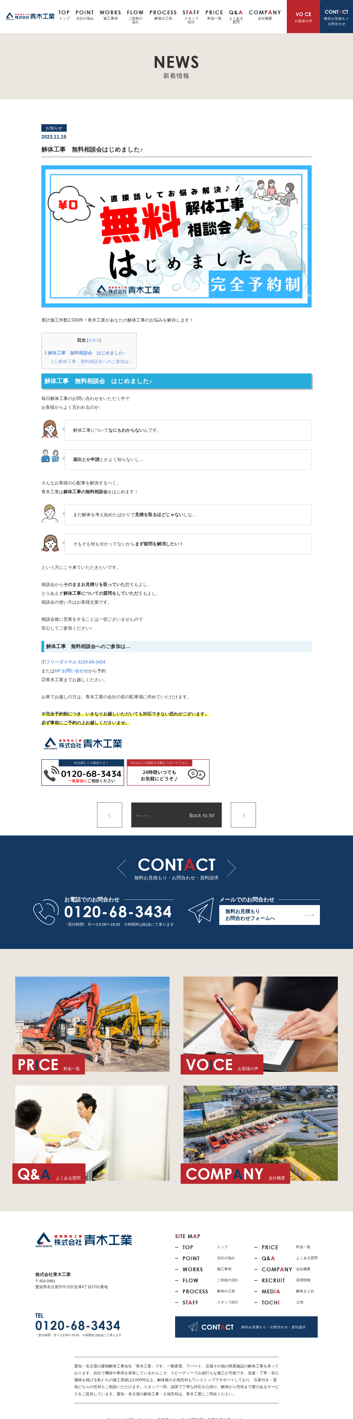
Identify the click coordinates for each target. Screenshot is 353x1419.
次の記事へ (243, 814)
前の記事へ (109, 814)
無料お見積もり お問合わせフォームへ (269, 915)
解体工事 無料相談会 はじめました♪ (84, 353)
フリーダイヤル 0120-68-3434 (75, 662)
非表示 (94, 340)
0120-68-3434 (118, 911)
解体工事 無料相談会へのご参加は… (92, 361)
